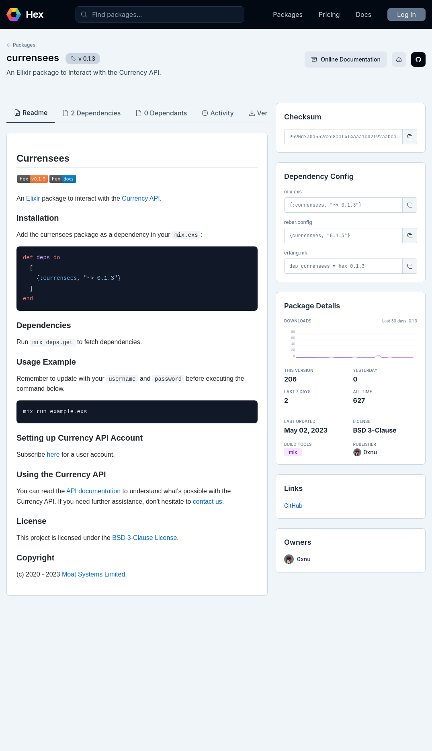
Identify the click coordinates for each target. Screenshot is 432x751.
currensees (32, 58)
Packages (288, 14)
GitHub (293, 505)
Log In (406, 14)
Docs (364, 14)
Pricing (329, 14)
